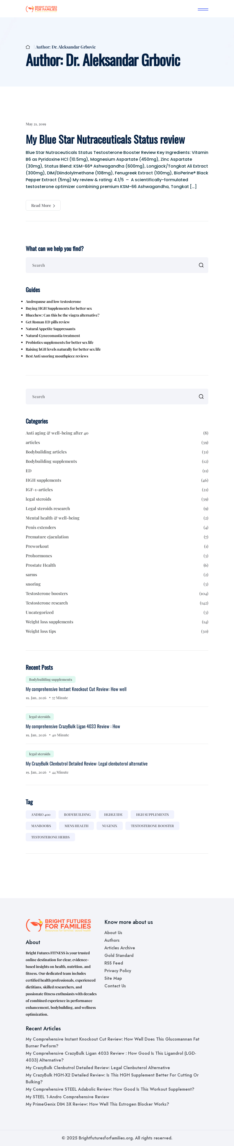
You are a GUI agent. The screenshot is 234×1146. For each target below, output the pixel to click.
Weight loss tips (117, 631)
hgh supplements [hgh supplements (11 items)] (152, 814)
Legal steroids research (117, 508)
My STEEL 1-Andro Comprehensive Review (67, 1097)
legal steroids (117, 499)
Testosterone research (117, 602)
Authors (112, 940)
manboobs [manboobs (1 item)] (41, 825)
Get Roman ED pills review (48, 321)
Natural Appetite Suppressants (50, 328)
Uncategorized (117, 612)
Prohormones (117, 555)
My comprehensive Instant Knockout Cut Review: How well (76, 689)
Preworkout (117, 546)
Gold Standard (119, 955)
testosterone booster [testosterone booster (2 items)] (152, 825)
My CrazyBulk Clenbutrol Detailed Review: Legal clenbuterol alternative (87, 763)
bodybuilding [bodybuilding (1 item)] (77, 814)
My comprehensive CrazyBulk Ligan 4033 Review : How (73, 726)
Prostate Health (117, 565)
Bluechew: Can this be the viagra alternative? (62, 315)
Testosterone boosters (117, 593)
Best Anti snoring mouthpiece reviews (57, 356)
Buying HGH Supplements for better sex (59, 308)
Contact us (115, 986)
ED (117, 470)
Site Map (113, 978)
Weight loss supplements (117, 621)
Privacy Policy (117, 971)
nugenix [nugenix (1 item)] (109, 825)
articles (117, 442)
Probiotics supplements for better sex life (59, 342)
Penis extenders (117, 527)
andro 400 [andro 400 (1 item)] (40, 814)
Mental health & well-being (117, 518)
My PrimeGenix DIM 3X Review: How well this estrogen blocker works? (97, 1104)
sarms (117, 574)
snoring (117, 584)
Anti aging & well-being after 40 (117, 433)
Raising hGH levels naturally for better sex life (63, 349)
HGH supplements (117, 480)
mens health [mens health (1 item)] (76, 825)
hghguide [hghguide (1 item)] (113, 814)
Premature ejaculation (117, 536)
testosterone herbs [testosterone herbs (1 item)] (50, 837)
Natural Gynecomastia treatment (53, 335)
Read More (43, 205)
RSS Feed (113, 963)
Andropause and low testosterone (53, 301)
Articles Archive (119, 948)
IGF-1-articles (117, 489)
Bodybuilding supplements (117, 461)
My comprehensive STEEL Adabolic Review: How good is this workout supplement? (110, 1089)
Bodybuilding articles (117, 451)
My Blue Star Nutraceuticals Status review (105, 139)
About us (113, 933)
